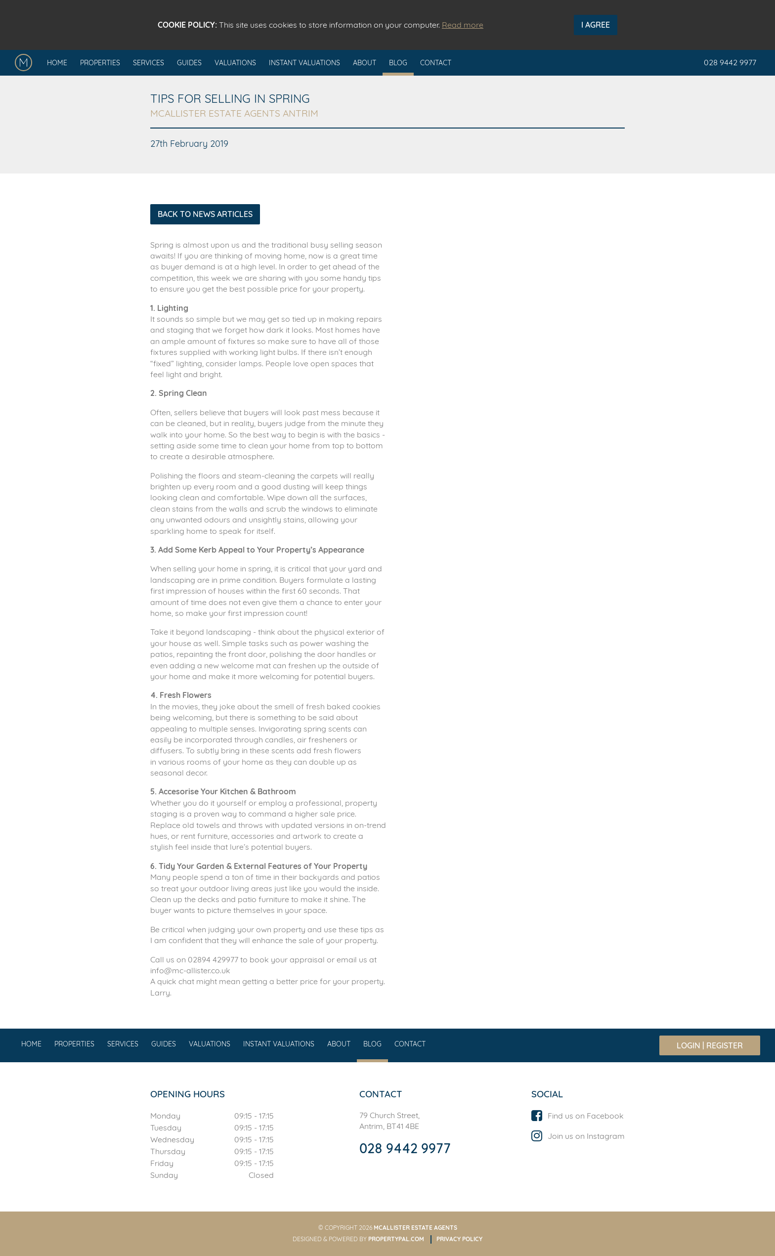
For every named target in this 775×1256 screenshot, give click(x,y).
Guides (189, 62)
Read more (462, 25)
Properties (100, 62)
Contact (435, 62)
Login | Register (710, 1045)
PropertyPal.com (396, 1239)
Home (57, 62)
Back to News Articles (205, 214)
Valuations (235, 62)
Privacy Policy (459, 1239)
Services (148, 62)
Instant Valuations (304, 62)
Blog (398, 62)
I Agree (595, 25)
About (364, 62)
